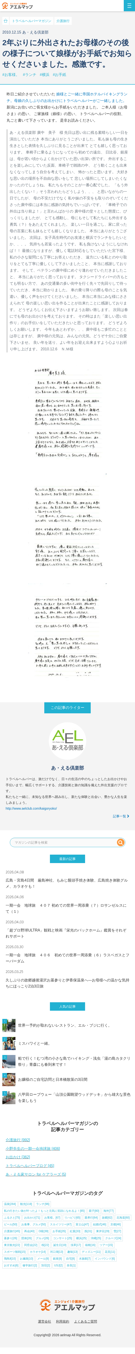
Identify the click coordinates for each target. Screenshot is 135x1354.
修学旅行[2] (29, 1265)
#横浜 (45, 75)
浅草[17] (76, 1245)
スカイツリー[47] (60, 1224)
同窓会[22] (30, 1245)
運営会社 (44, 1321)
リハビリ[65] (72, 1217)
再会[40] (29, 1231)
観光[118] (26, 1204)
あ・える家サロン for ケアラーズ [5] (36, 1174)
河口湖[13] (56, 1251)
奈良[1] (71, 1265)
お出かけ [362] (18, 1157)
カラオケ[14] (38, 1251)
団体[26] (26, 1238)
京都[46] (115, 1224)
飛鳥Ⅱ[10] (10, 1258)
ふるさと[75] (12, 1217)
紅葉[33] (75, 1231)
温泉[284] (10, 1204)
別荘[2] (45, 1265)
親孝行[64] (91, 1217)
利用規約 (62, 1321)
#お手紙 (59, 75)
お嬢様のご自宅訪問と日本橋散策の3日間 (53, 1079)
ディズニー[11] (91, 1251)
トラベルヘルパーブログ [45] (30, 1166)
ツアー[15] (106, 1245)
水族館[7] (84, 1258)
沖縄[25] (96, 1238)
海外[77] (108, 1210)
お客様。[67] (52, 1217)
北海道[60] (123, 1217)
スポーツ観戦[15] (15, 1251)
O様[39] (43, 1231)
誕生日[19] (59, 1245)
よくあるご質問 (85, 1321)
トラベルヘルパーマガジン (31, 21)
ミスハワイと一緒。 (35, 1043)
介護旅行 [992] (18, 1140)
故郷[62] (107, 1217)
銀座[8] (57, 1258)
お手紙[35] (59, 1231)
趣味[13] (72, 1251)
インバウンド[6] (105, 1258)
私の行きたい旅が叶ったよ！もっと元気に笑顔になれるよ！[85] (44, 1210)
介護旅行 (63, 21)
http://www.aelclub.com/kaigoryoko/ (31, 808)
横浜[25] (81, 1238)
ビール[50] (10, 1224)
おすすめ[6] (11, 1265)
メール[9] (43, 1258)
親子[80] (94, 1210)
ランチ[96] (42, 1204)
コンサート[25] (62, 1238)
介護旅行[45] (12, 1231)
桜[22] (45, 1245)
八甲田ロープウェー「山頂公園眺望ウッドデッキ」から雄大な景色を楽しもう (74, 1097)
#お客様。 (11, 75)
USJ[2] (58, 1265)
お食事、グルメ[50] (33, 1224)
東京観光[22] (12, 1245)
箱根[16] (90, 1245)
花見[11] (110, 1251)
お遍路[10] (26, 1258)
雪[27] (117, 1231)
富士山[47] (82, 1224)
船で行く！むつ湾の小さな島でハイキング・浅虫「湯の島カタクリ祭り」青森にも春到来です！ (74, 1061)
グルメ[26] (42, 1238)
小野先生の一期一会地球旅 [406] (33, 1149)
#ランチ (30, 75)
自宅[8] (70, 1258)
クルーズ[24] (113, 1238)
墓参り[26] (10, 1238)
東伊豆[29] (102, 1231)
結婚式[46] (99, 1224)
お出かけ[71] (32, 1217)
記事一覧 (121, 816)
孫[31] (88, 1231)
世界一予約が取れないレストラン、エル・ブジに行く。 (65, 1025)
